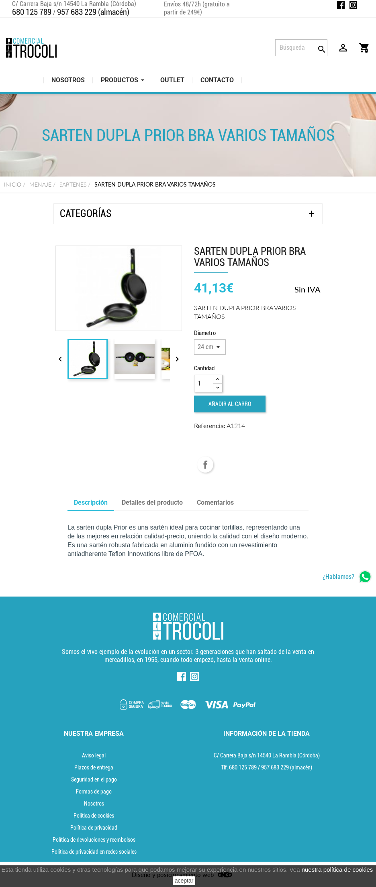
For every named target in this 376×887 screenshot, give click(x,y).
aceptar (184, 880)
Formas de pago (94, 791)
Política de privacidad (93, 827)
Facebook (341, 5)
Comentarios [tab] (215, 502)
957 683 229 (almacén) (93, 12)
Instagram (353, 5)
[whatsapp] (347, 576)
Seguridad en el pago (94, 779)
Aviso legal (94, 755)
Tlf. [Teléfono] (239, 767)
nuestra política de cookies (337, 869)
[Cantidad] (203, 383)
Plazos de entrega (93, 767)
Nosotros (94, 803)
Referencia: (209, 425)
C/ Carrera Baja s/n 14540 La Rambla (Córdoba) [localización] (267, 755)
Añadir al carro (229, 404)
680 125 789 (31, 12)
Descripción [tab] (91, 502)
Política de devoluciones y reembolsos (94, 839)
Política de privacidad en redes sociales (94, 851)
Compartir (205, 465)
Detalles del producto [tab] (152, 502)
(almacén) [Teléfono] (286, 767)
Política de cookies (94, 815)
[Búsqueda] (301, 47)
